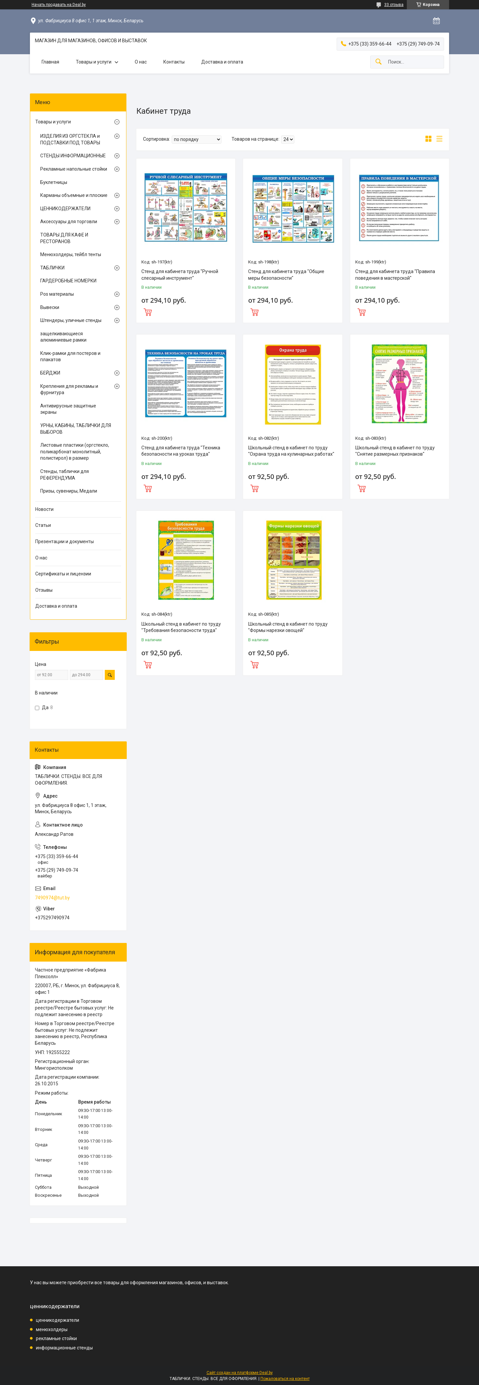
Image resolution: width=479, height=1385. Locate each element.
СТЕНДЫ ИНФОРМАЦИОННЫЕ (73, 155)
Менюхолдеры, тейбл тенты (70, 254)
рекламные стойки (56, 1338)
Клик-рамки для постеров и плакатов (70, 357)
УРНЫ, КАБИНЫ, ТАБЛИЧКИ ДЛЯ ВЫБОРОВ (75, 429)
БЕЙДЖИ (50, 373)
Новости (44, 509)
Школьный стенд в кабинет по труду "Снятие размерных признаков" (395, 451)
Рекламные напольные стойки (73, 169)
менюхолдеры (52, 1329)
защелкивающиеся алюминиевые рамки (63, 337)
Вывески (49, 307)
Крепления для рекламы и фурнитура (69, 389)
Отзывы (44, 590)
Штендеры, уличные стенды (70, 320)
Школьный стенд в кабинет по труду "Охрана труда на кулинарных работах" (291, 451)
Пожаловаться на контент (285, 1378)
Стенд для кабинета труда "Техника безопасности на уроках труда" (180, 451)
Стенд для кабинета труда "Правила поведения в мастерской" (395, 275)
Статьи (43, 525)
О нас (141, 62)
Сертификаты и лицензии (63, 573)
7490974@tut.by (52, 897)
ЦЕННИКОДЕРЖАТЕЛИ (65, 208)
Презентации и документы (64, 541)
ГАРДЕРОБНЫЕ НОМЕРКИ (68, 280)
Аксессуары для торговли (68, 221)
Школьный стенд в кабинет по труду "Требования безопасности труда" (181, 627)
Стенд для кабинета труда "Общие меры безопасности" (286, 275)
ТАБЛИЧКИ (52, 267)
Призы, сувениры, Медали (68, 491)
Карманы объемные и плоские (73, 195)
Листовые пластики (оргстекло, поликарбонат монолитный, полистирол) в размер (74, 451)
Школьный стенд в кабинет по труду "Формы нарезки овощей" (288, 627)
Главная (50, 62)
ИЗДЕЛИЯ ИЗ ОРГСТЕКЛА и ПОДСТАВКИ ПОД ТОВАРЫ (70, 139)
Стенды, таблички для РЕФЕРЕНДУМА (64, 475)
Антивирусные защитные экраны (68, 409)
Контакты (174, 62)
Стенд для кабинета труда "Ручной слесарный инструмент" (179, 275)
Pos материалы (57, 294)
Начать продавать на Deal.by (59, 4)
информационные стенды (64, 1347)
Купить (185, 311)
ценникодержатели (57, 1320)
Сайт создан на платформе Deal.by (240, 1372)
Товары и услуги (93, 62)
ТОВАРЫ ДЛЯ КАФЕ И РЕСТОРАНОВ (64, 238)
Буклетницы (53, 182)
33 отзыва (393, 4)
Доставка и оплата (222, 62)
